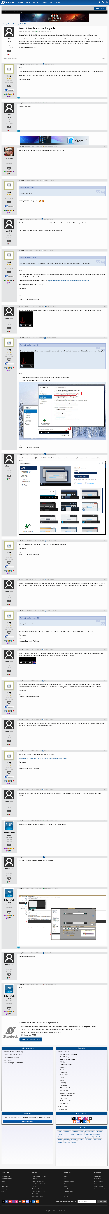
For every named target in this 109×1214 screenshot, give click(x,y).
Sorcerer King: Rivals (37, 1196)
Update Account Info (99, 1189)
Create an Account (99, 1181)
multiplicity (60, 1134)
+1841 (9, 85)
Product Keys (97, 1183)
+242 (9, 168)
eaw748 (9, 231)
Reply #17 (21, 789)
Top (105, 64)
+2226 (9, 844)
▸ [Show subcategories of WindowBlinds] (28, 24)
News (45, 2)
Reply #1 (21, 64)
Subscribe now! (27, 1121)
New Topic (100, 8)
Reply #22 (21, 984)
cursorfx (60, 1139)
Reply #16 (21, 750)
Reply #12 (21, 610)
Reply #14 (21, 680)
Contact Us (67, 1194)
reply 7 (35, 345)
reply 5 (34, 257)
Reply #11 (21, 579)
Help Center (97, 1176)
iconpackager (83, 1137)
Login (21, 12)
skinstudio (97, 1137)
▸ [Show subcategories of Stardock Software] (18, 24)
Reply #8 (21, 337)
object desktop (97, 1139)
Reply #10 (21, 540)
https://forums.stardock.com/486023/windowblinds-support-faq (68, 280)
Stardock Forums (48, 64)
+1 (9, 51)
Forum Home (8, 12)
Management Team (69, 1181)
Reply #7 (21, 306)
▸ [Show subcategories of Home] (6, 24)
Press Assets (67, 1189)
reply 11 (36, 618)
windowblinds (67, 1131)
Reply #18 (21, 820)
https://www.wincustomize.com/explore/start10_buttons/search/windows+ (43, 758)
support (74, 1142)
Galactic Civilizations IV (38, 1181)
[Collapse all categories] (106, 1051)
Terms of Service (53, 1211)
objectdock (99, 1131)
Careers (66, 1183)
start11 (91, 1137)
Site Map (66, 1211)
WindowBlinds (24, 24)
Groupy (3, 1191)
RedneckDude (9, 833)
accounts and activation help (92, 1134)
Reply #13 (21, 649)
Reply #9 (21, 454)
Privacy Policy (44, 1211)
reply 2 (32, 187)
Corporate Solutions (7, 1178)
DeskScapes (5, 1186)
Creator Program (68, 1191)
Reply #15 (21, 719)
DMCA (60, 1211)
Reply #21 (21, 953)
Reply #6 (21, 250)
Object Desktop (6, 1176)
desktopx (66, 1137)
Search (16, 12)
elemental (80, 1139)
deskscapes (80, 1134)
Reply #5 (21, 219)
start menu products (78, 1131)
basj (9, 76)
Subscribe (102, 1201)
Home (4, 24)
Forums (66, 1196)
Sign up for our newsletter (66, 1201)
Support (57, 2)
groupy (67, 1134)
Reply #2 (21, 103)
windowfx (73, 1139)
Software (20, 2)
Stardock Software (13, 24)
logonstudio (88, 1139)
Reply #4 (21, 180)
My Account (97, 1178)
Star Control (35, 1186)
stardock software (89, 1131)
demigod (66, 1139)
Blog (51, 2)
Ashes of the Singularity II (39, 1176)
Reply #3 (21, 146)
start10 (59, 1137)
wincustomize (74, 1137)
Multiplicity (4, 1189)
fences (59, 1131)
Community (36, 2)
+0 (9, 240)
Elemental (34, 1178)
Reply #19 (21, 857)
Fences (3, 1183)
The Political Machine (38, 1189)
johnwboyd (9, 318)
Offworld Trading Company (39, 1191)
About (65, 1176)
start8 (72, 1134)
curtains (60, 1142)
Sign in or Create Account (30, 1039)
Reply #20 (21, 888)
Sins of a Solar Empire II (38, 1183)
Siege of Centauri (36, 1194)
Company (67, 1173)
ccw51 (9, 39)
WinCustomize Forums (43, 31)
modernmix (67, 1142)
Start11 (3, 1181)
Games (28, 2)
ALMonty (9, 158)
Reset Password (98, 1186)
